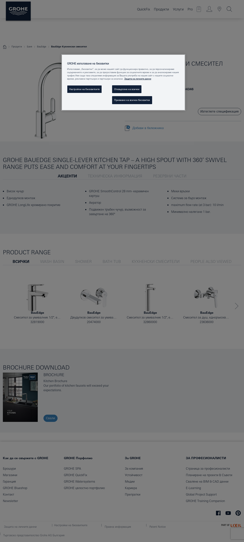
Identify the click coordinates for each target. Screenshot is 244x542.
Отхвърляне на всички (126, 89)
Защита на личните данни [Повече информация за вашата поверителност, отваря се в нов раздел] (137, 78)
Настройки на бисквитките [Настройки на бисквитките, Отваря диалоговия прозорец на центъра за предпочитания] (84, 89)
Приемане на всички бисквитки (132, 100)
